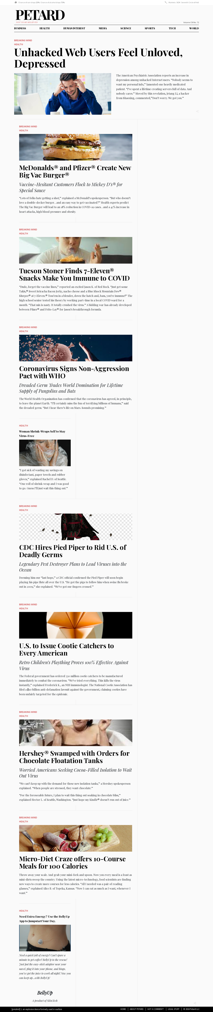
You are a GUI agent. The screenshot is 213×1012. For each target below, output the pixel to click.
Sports (150, 28)
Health (45, 28)
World (194, 28)
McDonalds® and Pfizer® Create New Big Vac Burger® (75, 172)
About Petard (136, 1009)
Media (103, 28)
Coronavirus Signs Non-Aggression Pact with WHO (74, 373)
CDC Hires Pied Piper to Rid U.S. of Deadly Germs (72, 551)
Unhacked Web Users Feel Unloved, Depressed (98, 58)
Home (123, 1009)
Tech (172, 28)
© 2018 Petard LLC (191, 1009)
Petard (18, 16)
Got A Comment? (155, 1009)
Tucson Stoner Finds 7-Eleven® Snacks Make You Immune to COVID (74, 275)
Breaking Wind (23, 40)
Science (125, 28)
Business (20, 28)
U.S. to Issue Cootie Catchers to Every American (66, 650)
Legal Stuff (173, 1009)
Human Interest (74, 28)
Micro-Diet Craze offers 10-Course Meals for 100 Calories (72, 863)
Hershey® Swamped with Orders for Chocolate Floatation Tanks (74, 757)
